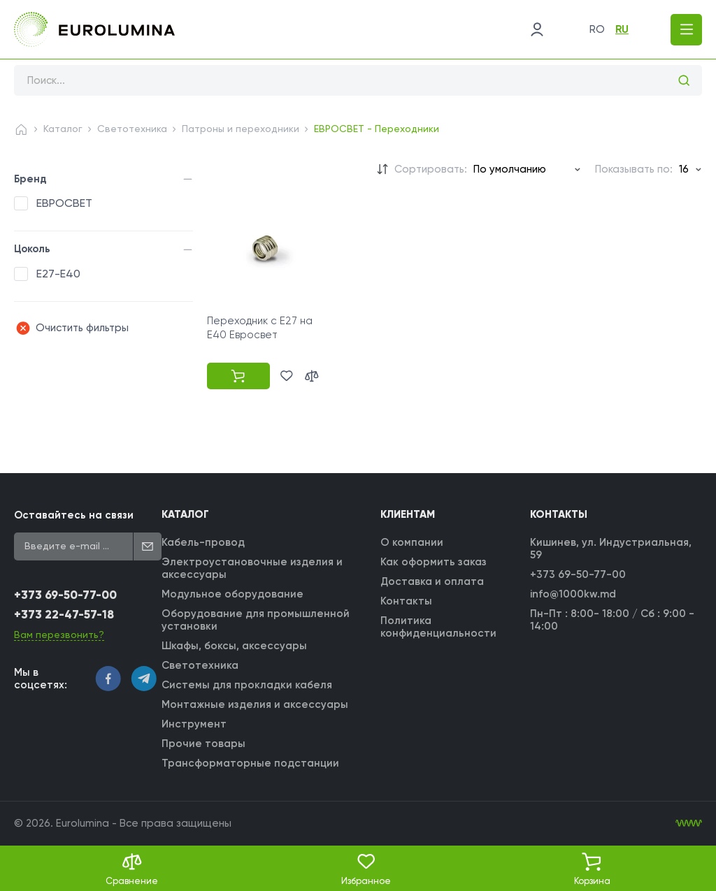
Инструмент (194, 724)
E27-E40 (58, 273)
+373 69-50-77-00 (65, 595)
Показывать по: (634, 169)
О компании (411, 542)
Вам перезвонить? (59, 634)
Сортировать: (430, 169)
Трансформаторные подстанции (250, 763)
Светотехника (132, 128)
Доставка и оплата (432, 581)
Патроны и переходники (240, 128)
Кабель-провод (203, 542)
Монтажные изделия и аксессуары (255, 704)
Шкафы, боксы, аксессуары (234, 645)
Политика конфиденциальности (438, 626)
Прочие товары (203, 743)
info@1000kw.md (573, 594)
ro (597, 29)
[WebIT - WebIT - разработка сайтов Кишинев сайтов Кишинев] (688, 823)
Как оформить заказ (433, 562)
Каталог (63, 128)
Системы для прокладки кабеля (247, 685)
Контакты (406, 601)
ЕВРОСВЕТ (64, 203)
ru (622, 29)
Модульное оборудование (232, 594)
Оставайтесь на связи (74, 515)
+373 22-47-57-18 (64, 614)
